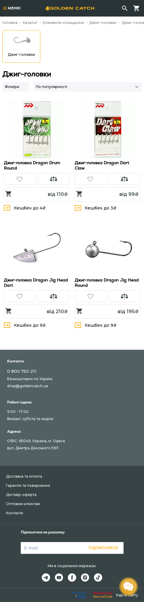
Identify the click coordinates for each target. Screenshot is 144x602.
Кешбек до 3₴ (96, 208)
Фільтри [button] (12, 86)
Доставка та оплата (24, 476)
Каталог (30, 22)
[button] (20, 179)
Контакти (14, 513)
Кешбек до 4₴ (25, 208)
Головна (9, 22)
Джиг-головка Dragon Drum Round (32, 165)
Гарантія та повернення (28, 485)
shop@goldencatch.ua (27, 386)
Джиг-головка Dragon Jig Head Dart (36, 282)
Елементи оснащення (63, 22)
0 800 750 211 (21, 371)
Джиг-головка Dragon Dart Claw (102, 165)
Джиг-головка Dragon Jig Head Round (107, 282)
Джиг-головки (102, 22)
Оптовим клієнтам (23, 504)
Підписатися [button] (103, 548)
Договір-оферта (21, 494)
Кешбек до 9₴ (25, 325)
